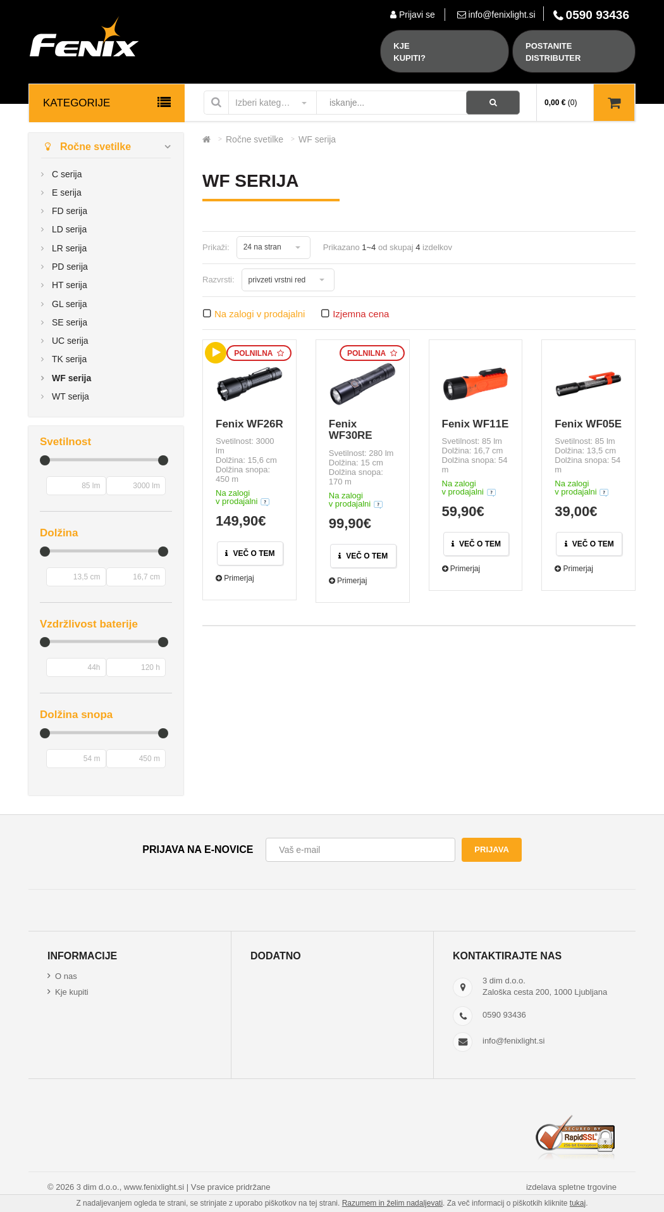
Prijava (491, 849)
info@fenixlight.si (513, 1040)
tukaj (578, 1203)
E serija (67, 192)
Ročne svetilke (86, 146)
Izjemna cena (361, 313)
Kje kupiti (72, 992)
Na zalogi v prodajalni (259, 313)
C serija (67, 174)
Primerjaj (235, 578)
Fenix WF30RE (350, 430)
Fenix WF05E (588, 424)
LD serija (69, 229)
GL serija (69, 304)
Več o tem (249, 553)
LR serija (69, 248)
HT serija (69, 285)
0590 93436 (504, 1014)
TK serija (69, 359)
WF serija (71, 378)
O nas (66, 976)
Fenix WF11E (475, 424)
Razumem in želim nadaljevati (392, 1203)
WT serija (70, 396)
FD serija (69, 211)
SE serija (69, 322)
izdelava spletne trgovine (571, 1187)
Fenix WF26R (249, 424)
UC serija (70, 341)
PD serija (70, 267)
